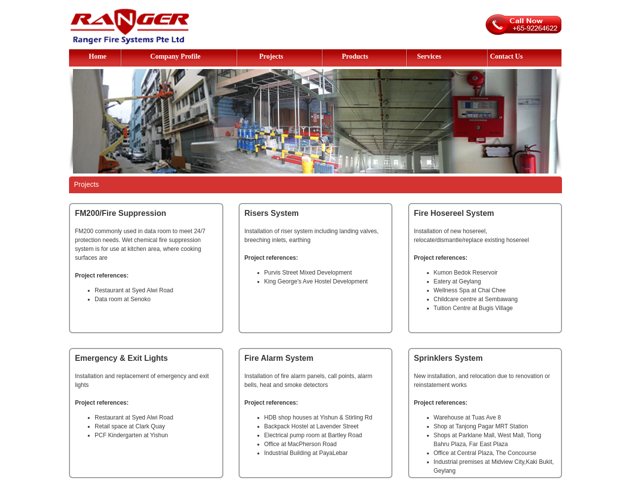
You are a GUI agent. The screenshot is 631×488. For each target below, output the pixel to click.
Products (355, 56)
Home (97, 56)
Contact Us (506, 56)
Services (429, 56)
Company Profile (175, 56)
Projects (271, 56)
